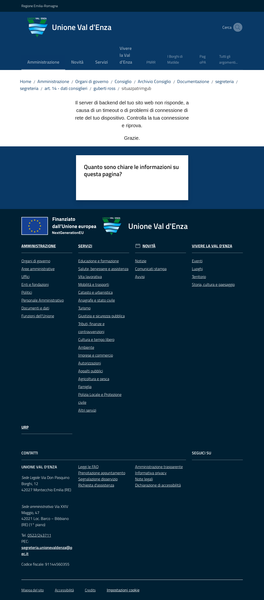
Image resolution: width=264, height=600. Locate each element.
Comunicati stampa (151, 269)
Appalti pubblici (90, 371)
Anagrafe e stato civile (96, 300)
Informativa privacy (151, 473)
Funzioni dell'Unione (37, 316)
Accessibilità (64, 590)
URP (25, 427)
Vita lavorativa (90, 276)
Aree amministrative (38, 269)
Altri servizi (87, 410)
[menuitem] (43, 62)
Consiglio (123, 81)
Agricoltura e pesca (93, 379)
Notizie (140, 261)
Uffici (25, 276)
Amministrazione (53, 81)
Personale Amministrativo (42, 300)
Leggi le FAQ (88, 467)
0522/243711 (39, 535)
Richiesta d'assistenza (96, 485)
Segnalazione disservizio (98, 479)
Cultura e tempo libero (96, 339)
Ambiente (86, 347)
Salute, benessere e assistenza (103, 269)
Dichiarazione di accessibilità (158, 485)
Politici (26, 292)
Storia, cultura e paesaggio (213, 284)
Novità (148, 246)
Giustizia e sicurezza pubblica (101, 316)
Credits (90, 590)
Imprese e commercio (95, 355)
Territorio (199, 276)
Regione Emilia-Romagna (39, 5)
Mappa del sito (32, 590)
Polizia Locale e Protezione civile (100, 398)
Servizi (85, 246)
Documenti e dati (35, 308)
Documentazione (193, 81)
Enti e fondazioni (35, 284)
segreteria (224, 81)
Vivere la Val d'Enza (212, 246)
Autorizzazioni (89, 363)
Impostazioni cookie (123, 590)
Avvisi (140, 276)
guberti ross (104, 88)
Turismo (84, 308)
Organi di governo (92, 81)
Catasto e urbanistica (95, 292)
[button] (237, 27)
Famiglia (85, 387)
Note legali (144, 479)
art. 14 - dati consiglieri (66, 88)
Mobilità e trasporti (93, 284)
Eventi (197, 261)
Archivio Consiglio (154, 81)
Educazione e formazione (98, 261)
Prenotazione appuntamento (101, 473)
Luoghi (197, 269)
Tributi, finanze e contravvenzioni (91, 328)
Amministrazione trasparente (159, 467)
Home (25, 81)
